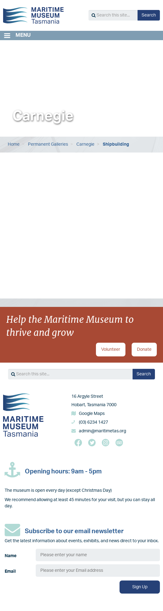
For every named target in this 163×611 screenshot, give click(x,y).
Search (149, 15)
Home (14, 144)
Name (10, 556)
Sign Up (139, 587)
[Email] (98, 570)
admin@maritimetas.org (102, 431)
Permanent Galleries (48, 144)
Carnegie (85, 144)
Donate (144, 349)
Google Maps (92, 413)
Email (10, 571)
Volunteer (110, 349)
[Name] (98, 555)
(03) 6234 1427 (93, 422)
